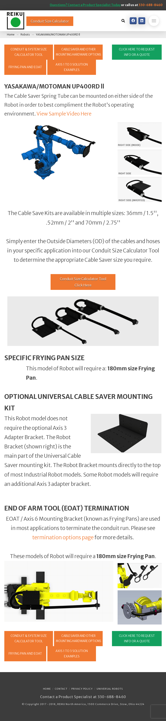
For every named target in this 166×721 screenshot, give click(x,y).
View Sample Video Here (64, 114)
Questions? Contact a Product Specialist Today (85, 5)
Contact (61, 688)
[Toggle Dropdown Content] (123, 21)
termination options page (63, 537)
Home (47, 688)
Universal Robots (110, 688)
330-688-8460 (151, 5)
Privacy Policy (82, 688)
